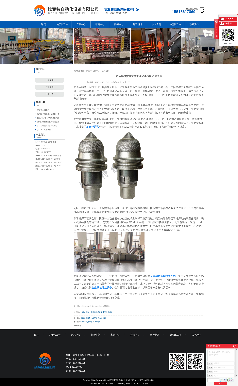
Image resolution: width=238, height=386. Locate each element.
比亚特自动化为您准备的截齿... (49, 118)
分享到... (229, 24)
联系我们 (194, 24)
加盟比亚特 (175, 24)
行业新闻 (50, 87)
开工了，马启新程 (44, 130)
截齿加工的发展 (43, 110)
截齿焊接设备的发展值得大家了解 (93, 318)
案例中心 (118, 24)
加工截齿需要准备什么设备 (47, 126)
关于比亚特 (62, 24)
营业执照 (93, 384)
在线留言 (229, 19)
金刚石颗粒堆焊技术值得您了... (49, 122)
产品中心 (81, 24)
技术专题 (156, 24)
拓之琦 (145, 384)
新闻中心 (99, 24)
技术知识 (50, 94)
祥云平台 (128, 384)
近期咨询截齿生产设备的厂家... (49, 114)
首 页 (43, 24)
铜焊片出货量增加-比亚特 (90, 322)
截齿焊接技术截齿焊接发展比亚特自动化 (97, 312)
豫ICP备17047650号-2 (106, 384)
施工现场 (137, 24)
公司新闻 (50, 80)
